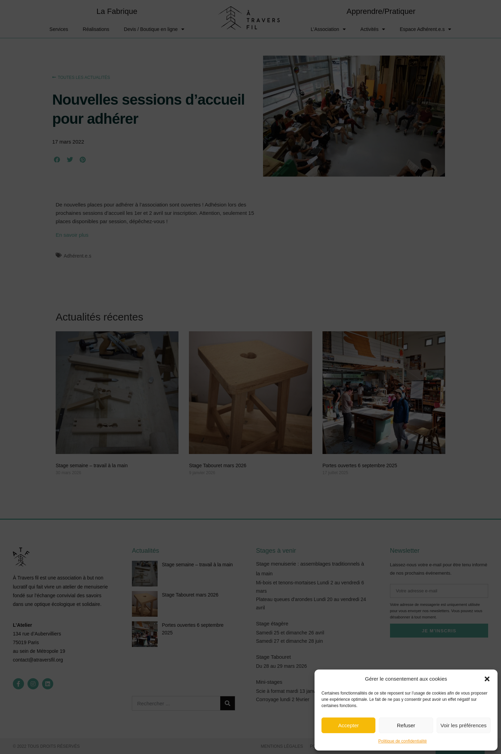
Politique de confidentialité (402, 741)
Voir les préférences (463, 725)
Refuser (406, 725)
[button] (487, 678)
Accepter (348, 725)
